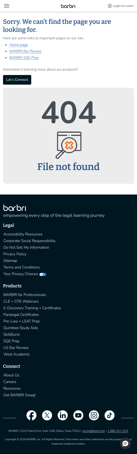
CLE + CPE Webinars (21, 301)
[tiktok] (107, 418)
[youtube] (76, 418)
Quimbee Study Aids (20, 327)
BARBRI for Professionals (24, 294)
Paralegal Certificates (21, 314)
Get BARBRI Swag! (19, 395)
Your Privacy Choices (20, 274)
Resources (12, 388)
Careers (9, 381)
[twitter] (45, 418)
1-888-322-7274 (118, 431)
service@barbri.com (93, 431)
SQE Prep (11, 341)
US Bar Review (16, 347)
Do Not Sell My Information (26, 247)
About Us (11, 375)
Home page (18, 45)
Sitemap (10, 260)
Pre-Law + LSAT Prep (21, 321)
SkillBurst (11, 334)
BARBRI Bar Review (25, 51)
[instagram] (92, 418)
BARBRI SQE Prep (24, 57)
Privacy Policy (14, 254)
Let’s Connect (17, 79)
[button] (6, 6)
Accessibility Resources (22, 234)
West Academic (16, 354)
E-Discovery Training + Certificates (32, 308)
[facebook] (29, 418)
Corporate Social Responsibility (29, 240)
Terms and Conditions (21, 267)
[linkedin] (60, 418)
